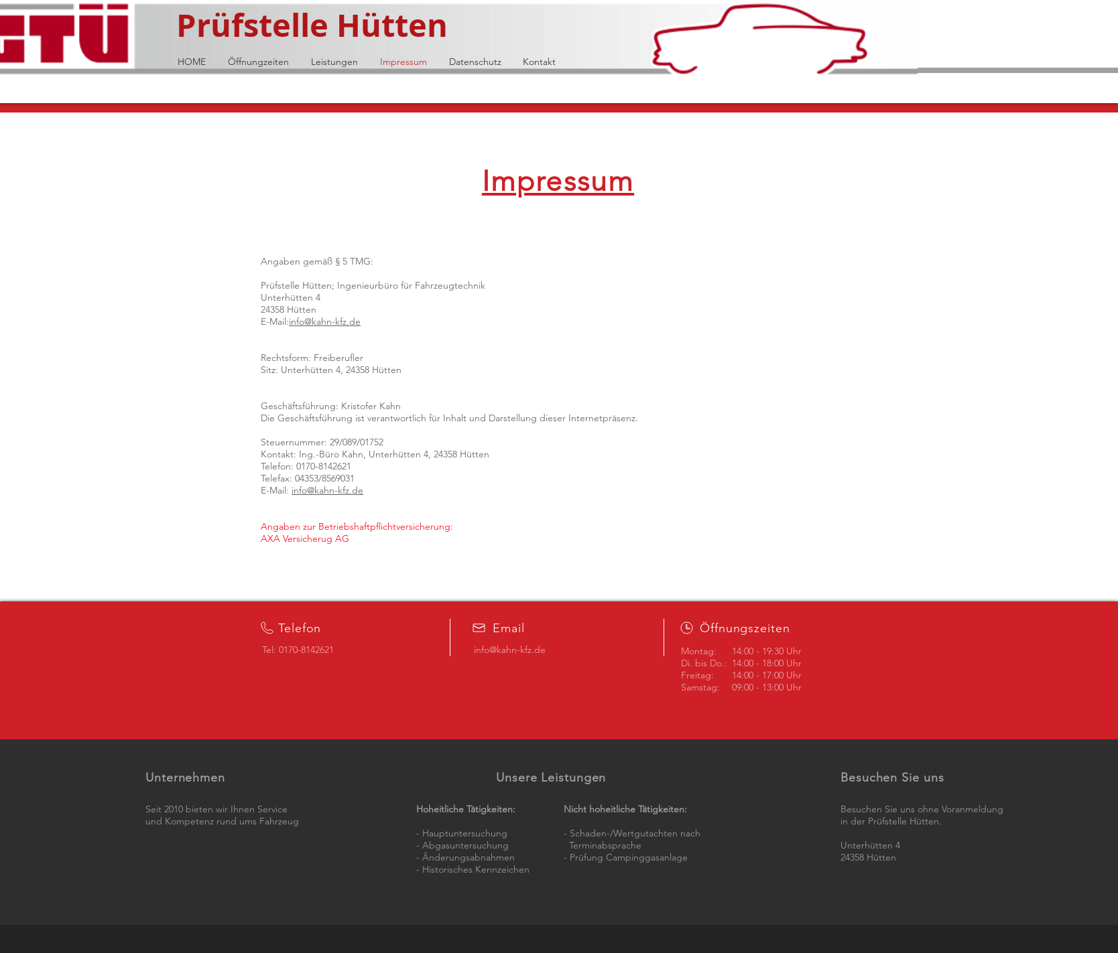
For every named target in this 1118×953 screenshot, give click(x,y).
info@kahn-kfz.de (325, 321)
